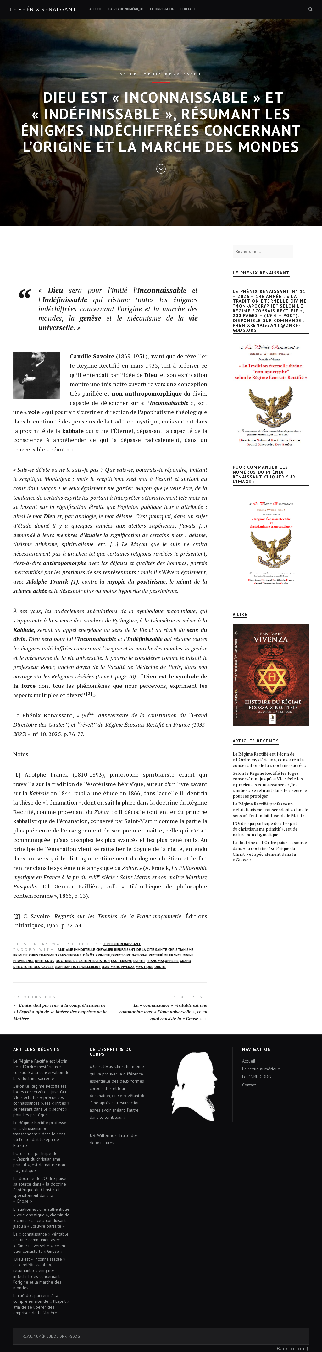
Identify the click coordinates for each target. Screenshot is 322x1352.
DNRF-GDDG (44, 961)
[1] (16, 774)
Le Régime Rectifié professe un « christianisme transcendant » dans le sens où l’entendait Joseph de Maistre (270, 809)
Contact (188, 9)
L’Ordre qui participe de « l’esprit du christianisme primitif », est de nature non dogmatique (265, 829)
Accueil (95, 9)
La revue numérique (126, 9)
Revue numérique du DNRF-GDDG (51, 1336)
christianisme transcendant (55, 955)
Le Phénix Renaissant (122, 944)
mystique (144, 967)
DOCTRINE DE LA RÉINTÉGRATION (83, 961)
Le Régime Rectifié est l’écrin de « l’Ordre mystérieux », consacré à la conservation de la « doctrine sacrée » (270, 759)
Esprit (139, 961)
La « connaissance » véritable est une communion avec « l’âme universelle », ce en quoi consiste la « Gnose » (41, 1242)
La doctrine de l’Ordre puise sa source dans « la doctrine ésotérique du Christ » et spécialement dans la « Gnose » (270, 851)
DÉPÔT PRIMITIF (96, 955)
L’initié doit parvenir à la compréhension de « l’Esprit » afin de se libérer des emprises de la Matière (41, 1304)
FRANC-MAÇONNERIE (163, 961)
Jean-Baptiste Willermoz (78, 967)
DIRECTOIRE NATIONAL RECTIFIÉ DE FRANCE (146, 955)
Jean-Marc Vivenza (118, 967)
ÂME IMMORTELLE (80, 949)
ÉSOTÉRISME (121, 961)
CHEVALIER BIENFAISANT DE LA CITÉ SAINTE (131, 949)
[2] (16, 916)
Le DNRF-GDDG (162, 9)
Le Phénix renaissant (42, 9)
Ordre (160, 967)
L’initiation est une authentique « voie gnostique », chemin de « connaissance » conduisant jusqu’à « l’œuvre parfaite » (41, 1217)
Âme (61, 949)
